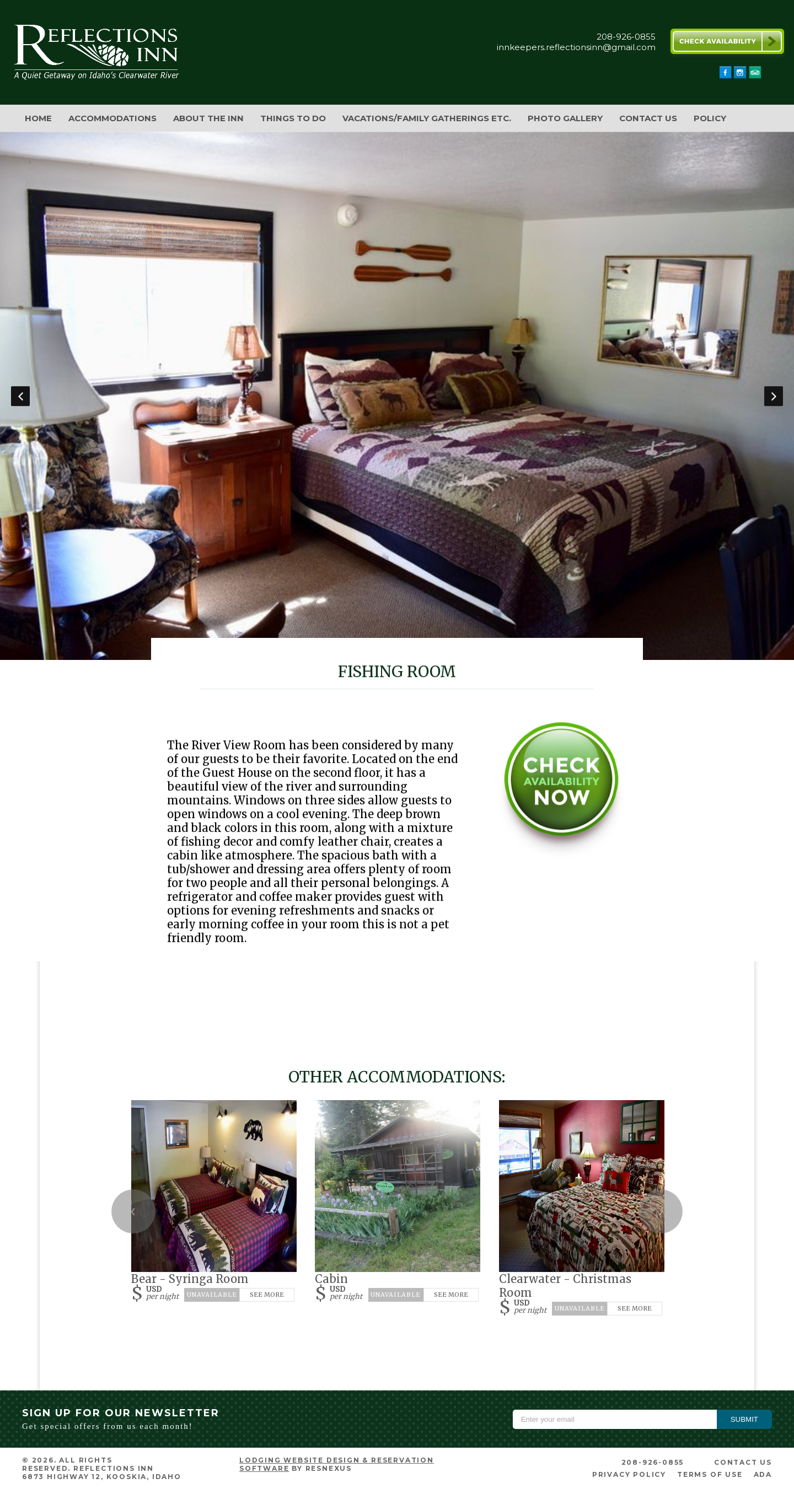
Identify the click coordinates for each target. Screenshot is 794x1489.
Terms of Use (710, 1474)
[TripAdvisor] (755, 76)
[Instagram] (740, 76)
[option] (397, 396)
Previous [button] (20, 396)
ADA (763, 1474)
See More (267, 1294)
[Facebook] (726, 76)
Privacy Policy (629, 1474)
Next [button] (773, 396)
